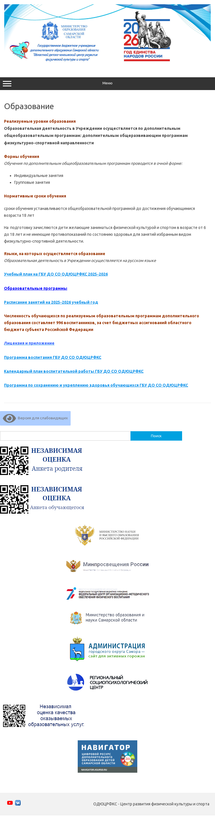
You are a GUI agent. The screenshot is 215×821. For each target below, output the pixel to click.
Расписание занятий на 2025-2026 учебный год (51, 302)
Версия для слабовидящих (35, 418)
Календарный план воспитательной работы (49, 371)
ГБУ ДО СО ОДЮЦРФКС (119, 371)
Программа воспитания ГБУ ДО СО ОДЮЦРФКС (52, 357)
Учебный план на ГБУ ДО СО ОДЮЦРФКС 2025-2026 (56, 274)
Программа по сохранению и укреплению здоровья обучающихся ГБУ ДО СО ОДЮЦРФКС (96, 385)
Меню (107, 84)
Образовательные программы (35, 288)
